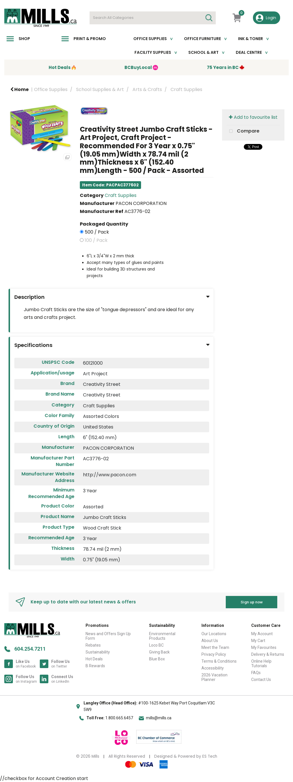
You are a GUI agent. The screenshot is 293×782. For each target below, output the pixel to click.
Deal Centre (249, 52)
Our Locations (213, 633)
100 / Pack (96, 240)
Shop (24, 39)
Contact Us (261, 679)
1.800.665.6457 (119, 718)
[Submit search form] (208, 17)
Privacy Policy (213, 654)
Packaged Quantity (104, 224)
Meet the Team (215, 647)
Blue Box (157, 659)
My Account (262, 633)
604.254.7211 (30, 649)
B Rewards (95, 665)
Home (19, 89)
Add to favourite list (253, 117)
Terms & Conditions (219, 661)
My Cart (258, 640)
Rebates (93, 645)
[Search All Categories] (153, 17)
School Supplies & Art (100, 89)
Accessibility (212, 668)
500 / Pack (97, 232)
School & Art (203, 52)
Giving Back (159, 652)
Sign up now (252, 602)
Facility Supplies (152, 52)
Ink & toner (250, 39)
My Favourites (263, 647)
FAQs (256, 672)
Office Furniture (202, 39)
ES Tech (209, 756)
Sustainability (98, 652)
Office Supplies (150, 39)
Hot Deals (94, 659)
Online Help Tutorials (261, 663)
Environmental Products (162, 636)
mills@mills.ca (158, 718)
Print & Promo (90, 39)
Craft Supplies (186, 89)
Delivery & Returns (267, 654)
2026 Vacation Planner (214, 677)
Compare (243, 131)
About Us (209, 640)
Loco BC (156, 645)
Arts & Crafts (147, 89)
